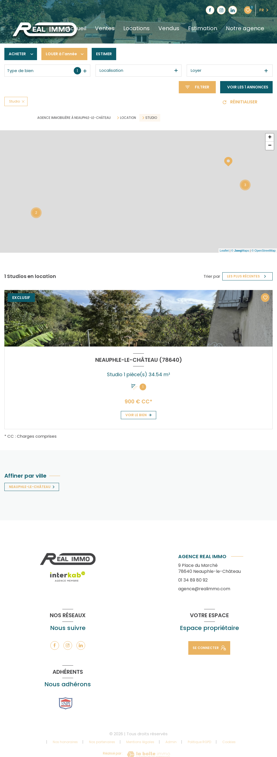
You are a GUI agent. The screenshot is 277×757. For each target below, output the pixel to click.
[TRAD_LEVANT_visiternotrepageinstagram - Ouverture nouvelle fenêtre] (221, 10)
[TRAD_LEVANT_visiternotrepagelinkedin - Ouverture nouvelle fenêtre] (232, 10)
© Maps (240, 250)
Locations (136, 28)
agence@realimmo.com (204, 589)
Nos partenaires (102, 742)
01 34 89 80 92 (193, 580)
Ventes (105, 28)
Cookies (229, 742)
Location (128, 117)
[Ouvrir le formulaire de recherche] (197, 87)
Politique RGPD (199, 742)
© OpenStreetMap (263, 250)
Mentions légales (140, 742)
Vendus (168, 28)
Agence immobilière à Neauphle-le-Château (74, 117)
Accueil (76, 28)
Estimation (202, 28)
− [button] (270, 146)
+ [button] (270, 138)
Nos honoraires (65, 742)
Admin (171, 742)
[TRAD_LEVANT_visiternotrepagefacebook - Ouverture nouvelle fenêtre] (210, 10)
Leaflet (224, 250)
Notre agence (245, 28)
